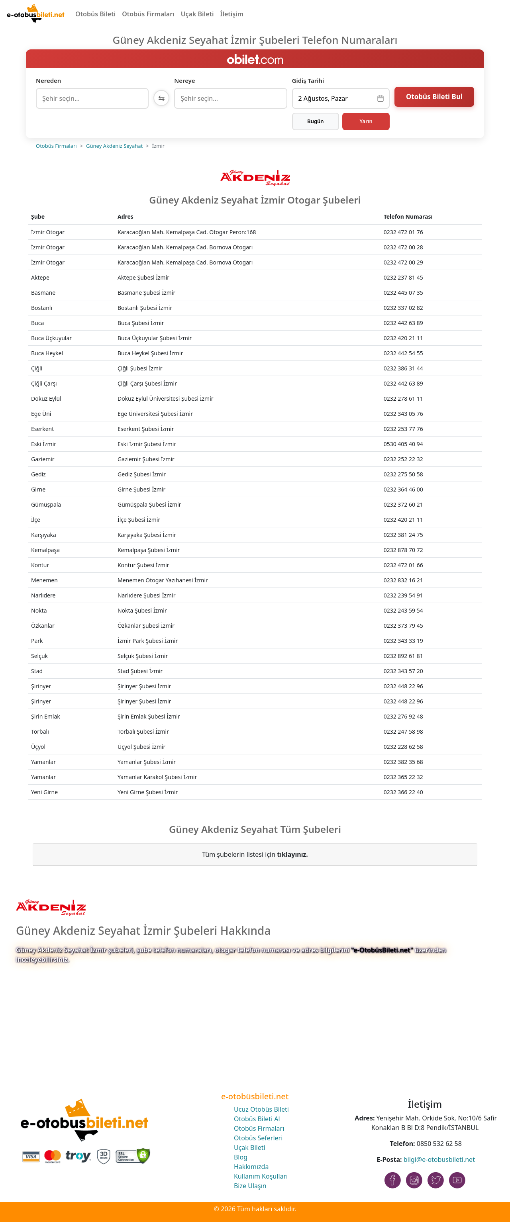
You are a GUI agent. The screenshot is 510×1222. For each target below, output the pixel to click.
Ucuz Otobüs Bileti (261, 1109)
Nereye (184, 80)
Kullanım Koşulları (261, 1176)
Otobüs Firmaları (148, 14)
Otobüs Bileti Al (257, 1118)
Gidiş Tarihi (308, 80)
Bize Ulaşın (250, 1185)
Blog (240, 1157)
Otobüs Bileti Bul (434, 97)
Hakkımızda (251, 1166)
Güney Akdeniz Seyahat (114, 145)
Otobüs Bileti (95, 14)
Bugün (315, 121)
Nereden (48, 80)
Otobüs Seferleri (258, 1138)
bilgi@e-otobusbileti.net (439, 1159)
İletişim (232, 14)
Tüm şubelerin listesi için (255, 854)
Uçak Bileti (197, 14)
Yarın (365, 121)
